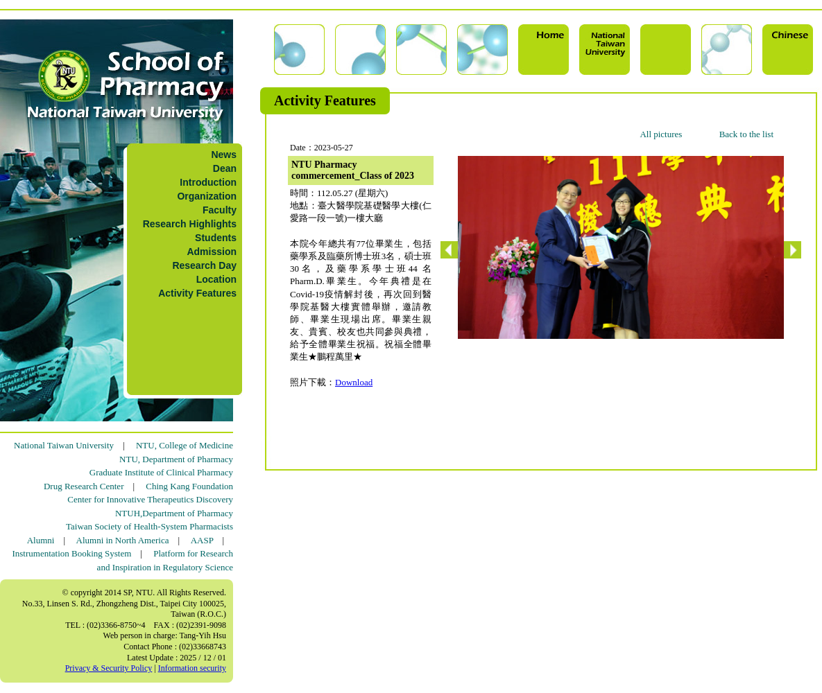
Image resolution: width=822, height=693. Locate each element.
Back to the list (746, 134)
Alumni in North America (122, 540)
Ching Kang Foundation (189, 486)
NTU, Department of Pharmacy (176, 459)
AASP (202, 540)
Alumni (41, 540)
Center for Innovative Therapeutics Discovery (150, 499)
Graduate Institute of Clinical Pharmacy (161, 472)
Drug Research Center (84, 486)
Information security (192, 668)
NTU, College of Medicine (184, 445)
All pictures (661, 134)
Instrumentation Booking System (71, 553)
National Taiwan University (64, 445)
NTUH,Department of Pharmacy (174, 513)
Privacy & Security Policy (109, 668)
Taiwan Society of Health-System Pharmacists (149, 526)
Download (354, 382)
